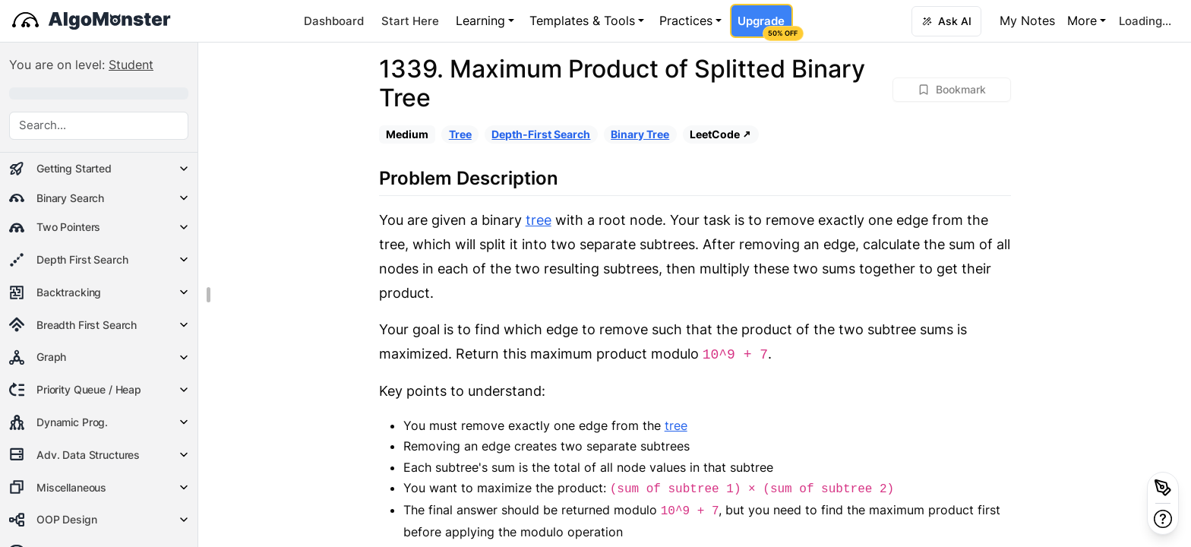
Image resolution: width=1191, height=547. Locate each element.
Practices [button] (685, 20)
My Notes (1027, 20)
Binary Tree (640, 134)
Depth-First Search (540, 134)
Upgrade (765, 26)
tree (538, 220)
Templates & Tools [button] (582, 20)
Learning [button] (480, 20)
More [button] (1082, 20)
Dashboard (334, 21)
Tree (460, 134)
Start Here (410, 21)
